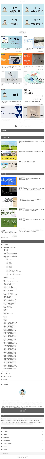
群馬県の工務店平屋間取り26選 (10, 326)
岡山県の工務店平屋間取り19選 (10, 345)
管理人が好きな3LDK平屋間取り (10, 255)
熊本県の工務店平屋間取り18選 (10, 362)
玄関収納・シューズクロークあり (10, 294)
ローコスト (6, 280)
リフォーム (23, 446)
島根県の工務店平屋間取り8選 (10, 348)
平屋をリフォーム (6, 373)
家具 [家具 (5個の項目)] (19, 420)
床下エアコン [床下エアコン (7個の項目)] (4, 422)
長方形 (5, 310)
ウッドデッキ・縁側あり (9, 290)
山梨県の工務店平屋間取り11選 (10, 333)
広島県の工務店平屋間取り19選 (10, 346)
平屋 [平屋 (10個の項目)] (31, 420)
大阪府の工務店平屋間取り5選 (10, 339)
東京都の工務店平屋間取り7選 (10, 330)
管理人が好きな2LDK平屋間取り (10, 253)
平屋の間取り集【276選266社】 (9, 247)
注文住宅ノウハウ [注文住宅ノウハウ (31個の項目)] (33, 422)
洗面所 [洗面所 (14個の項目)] (39, 422)
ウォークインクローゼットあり (10, 287)
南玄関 (5, 320)
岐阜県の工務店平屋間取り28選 (10, 336)
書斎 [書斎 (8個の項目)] (18, 422)
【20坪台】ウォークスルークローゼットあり (13, 271)
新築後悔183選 (6, 371)
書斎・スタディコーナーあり (9, 283)
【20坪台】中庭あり (8, 259)
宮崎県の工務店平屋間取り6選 (10, 365)
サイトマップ (5, 381)
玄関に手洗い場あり (8, 307)
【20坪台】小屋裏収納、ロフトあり (11, 270)
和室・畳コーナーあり (8, 286)
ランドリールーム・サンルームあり (11, 281)
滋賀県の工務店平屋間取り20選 (10, 342)
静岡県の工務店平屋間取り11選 (10, 332)
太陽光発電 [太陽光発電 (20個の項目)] (8, 420)
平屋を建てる (5, 244)
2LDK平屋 (6, 249)
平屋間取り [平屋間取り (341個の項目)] (37, 420)
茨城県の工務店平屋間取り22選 (10, 327)
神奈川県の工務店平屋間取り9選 (10, 322)
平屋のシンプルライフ (7, 376)
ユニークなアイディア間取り (9, 278)
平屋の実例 (5, 379)
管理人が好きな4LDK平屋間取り (10, 256)
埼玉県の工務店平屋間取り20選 (10, 325)
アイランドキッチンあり (9, 293)
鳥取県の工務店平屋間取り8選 (10, 349)
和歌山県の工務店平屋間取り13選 (10, 343)
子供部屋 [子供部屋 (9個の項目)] (14, 420)
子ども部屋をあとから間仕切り (10, 303)
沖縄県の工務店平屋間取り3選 (10, 368)
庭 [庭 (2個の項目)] (9, 422)
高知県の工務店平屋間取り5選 (10, 355)
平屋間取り (23, 434)
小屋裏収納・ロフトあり (9, 284)
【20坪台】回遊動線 (8, 263)
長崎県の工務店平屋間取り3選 (10, 361)
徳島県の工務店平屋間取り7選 (10, 353)
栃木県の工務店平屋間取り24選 (10, 329)
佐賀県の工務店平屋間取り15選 (10, 359)
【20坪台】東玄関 (8, 266)
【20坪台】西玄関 (8, 267)
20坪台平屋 (6, 257)
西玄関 (5, 319)
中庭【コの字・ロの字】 (9, 313)
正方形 (5, 312)
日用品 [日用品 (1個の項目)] (13, 422)
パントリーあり (7, 291)
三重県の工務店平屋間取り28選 (10, 335)
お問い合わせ (5, 384)
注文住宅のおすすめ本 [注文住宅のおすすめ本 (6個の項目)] (24, 422)
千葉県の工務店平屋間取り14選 (10, 323)
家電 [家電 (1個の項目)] (23, 420)
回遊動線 (5, 309)
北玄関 (5, 316)
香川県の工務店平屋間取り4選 (10, 352)
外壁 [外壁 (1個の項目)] (3, 420)
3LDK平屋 (6, 250)
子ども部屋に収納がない (9, 300)
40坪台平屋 (6, 277)
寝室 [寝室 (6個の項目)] (27, 420)
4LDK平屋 (6, 252)
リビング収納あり (7, 297)
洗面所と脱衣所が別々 (8, 296)
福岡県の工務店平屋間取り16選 (10, 358)
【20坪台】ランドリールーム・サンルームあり (13, 274)
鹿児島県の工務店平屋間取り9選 (10, 366)
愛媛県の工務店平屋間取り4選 (10, 356)
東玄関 (5, 317)
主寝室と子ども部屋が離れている (10, 304)
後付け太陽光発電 (23, 440)
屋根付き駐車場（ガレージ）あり (10, 299)
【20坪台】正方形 (8, 262)
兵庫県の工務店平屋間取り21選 (10, 340)
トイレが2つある (7, 306)
